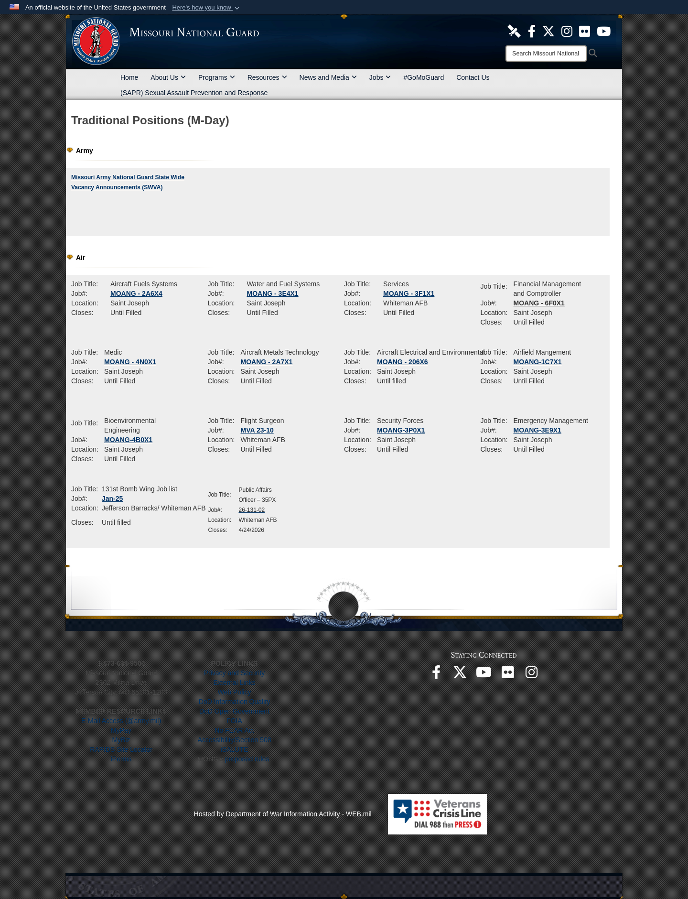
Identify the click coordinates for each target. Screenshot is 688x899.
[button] (206, 7)
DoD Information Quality (234, 701)
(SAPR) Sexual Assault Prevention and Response (194, 93)
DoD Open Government (234, 711)
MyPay (121, 730)
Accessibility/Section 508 (234, 740)
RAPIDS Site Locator (121, 749)
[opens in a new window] (514, 30)
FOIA (234, 721)
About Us (168, 77)
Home (129, 77)
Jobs (380, 77)
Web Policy (234, 692)
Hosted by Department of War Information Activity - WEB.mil (283, 814)
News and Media (328, 77)
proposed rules (247, 759)
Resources (267, 77)
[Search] (546, 53)
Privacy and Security (234, 673)
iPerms (121, 759)
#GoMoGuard (423, 77)
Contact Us (472, 77)
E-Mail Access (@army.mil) (121, 721)
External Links (235, 682)
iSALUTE (234, 749)
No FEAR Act (234, 730)
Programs (216, 77)
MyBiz (121, 740)
